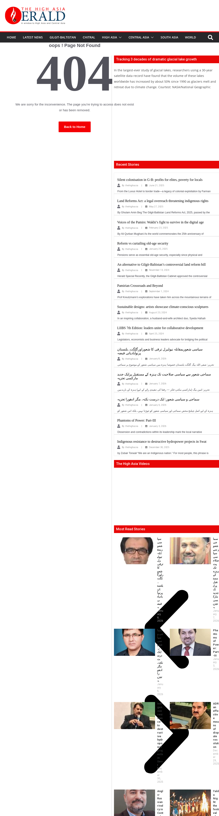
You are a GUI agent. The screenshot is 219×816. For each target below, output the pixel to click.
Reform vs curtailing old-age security (142, 243)
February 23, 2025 (158, 228)
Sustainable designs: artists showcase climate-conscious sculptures (162, 307)
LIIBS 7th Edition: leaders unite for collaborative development (160, 328)
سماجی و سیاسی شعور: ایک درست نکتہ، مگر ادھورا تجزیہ (158, 399)
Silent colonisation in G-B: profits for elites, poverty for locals (160, 180)
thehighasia (131, 185)
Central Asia (139, 37)
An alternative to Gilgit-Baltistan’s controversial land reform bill (161, 264)
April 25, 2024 (156, 334)
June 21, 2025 (156, 185)
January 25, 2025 (158, 249)
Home (11, 37)
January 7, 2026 (157, 383)
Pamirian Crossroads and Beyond (140, 285)
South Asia (169, 37)
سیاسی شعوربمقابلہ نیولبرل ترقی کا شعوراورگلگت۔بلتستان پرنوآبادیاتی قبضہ (149, 544)
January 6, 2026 (157, 405)
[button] (119, 37)
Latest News (33, 37)
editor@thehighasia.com (70, 798)
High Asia (109, 37)
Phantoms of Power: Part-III (136, 420)
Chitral (89, 37)
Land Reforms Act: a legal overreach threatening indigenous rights (163, 201)
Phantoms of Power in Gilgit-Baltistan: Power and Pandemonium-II (204, 639)
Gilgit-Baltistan (63, 37)
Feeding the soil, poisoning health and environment (149, 637)
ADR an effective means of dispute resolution (203, 586)
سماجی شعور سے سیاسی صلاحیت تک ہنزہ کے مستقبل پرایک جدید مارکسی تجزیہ (205, 544)
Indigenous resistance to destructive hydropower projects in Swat (161, 441)
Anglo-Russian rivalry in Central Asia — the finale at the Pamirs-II (148, 615)
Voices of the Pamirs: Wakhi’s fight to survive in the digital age (160, 222)
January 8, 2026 (157, 358)
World (190, 37)
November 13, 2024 (159, 270)
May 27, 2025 (156, 206)
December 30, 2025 (159, 447)
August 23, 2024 (158, 312)
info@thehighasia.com (34, 798)
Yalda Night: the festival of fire (202, 611)
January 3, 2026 (157, 426)
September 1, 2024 (159, 291)
